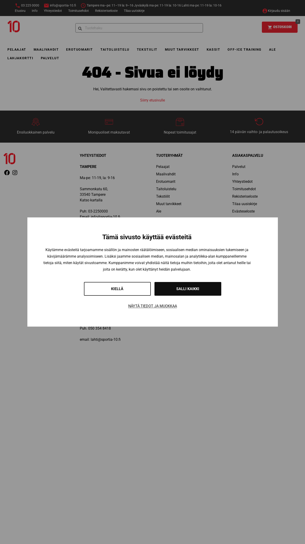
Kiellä (117, 289)
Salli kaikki (187, 289)
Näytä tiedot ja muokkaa (152, 306)
